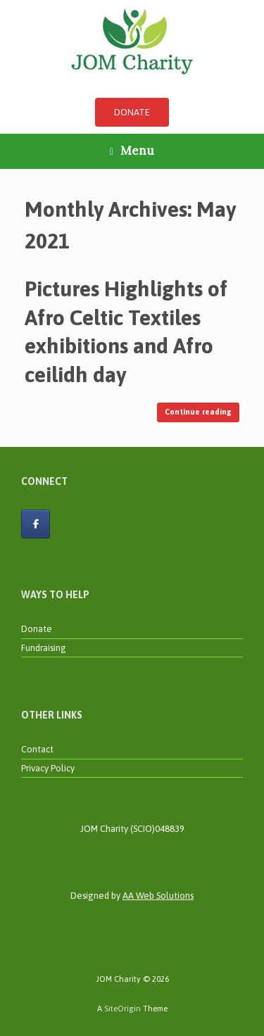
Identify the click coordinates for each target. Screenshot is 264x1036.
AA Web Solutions (158, 895)
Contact (37, 749)
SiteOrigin (122, 1008)
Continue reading (198, 412)
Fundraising (43, 648)
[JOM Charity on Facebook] (35, 524)
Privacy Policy (48, 768)
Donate (36, 629)
